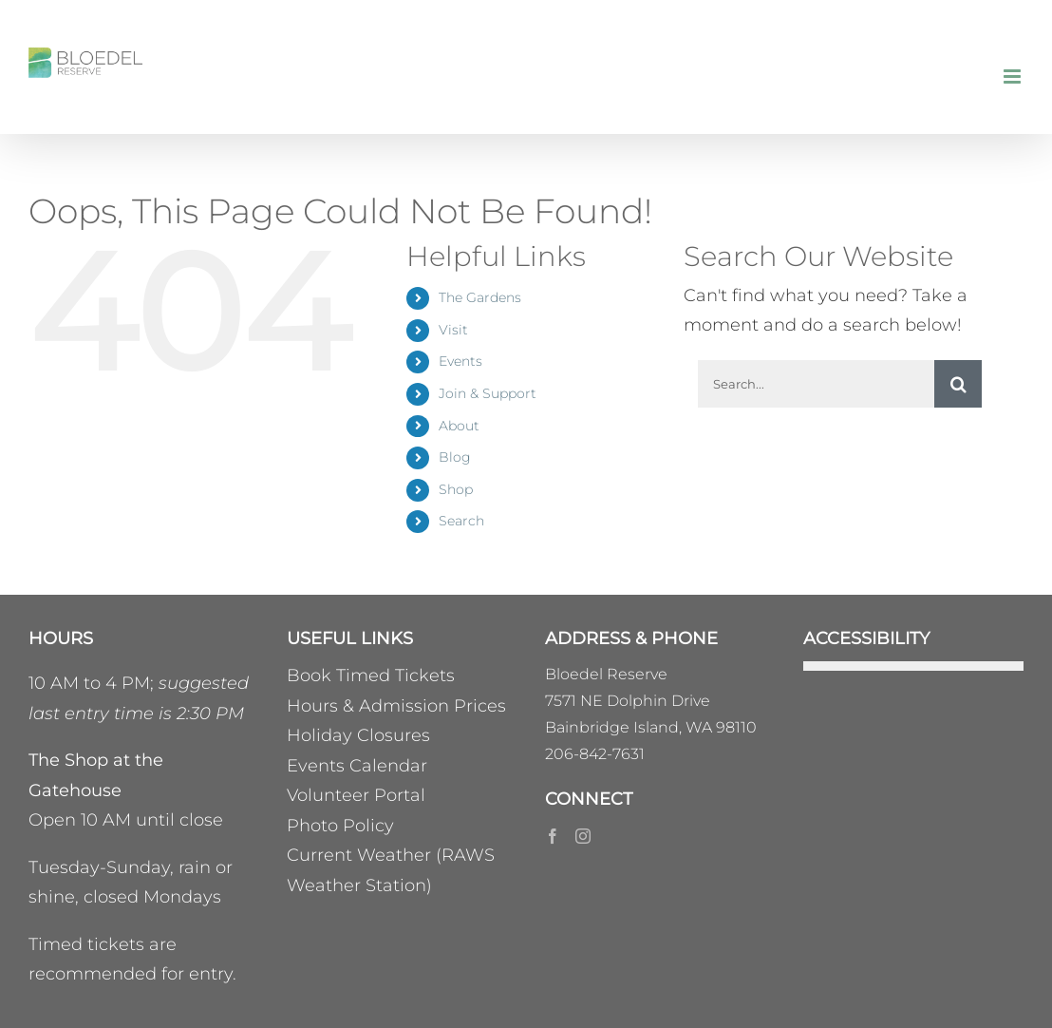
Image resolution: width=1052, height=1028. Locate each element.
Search (461, 520)
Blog (455, 457)
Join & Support (487, 393)
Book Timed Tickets (371, 675)
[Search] (958, 384)
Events (460, 361)
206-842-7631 (595, 754)
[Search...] (816, 384)
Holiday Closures (358, 735)
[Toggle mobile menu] (1014, 76)
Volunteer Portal (356, 795)
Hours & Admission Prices (396, 705)
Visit (453, 329)
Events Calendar (357, 765)
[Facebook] (552, 836)
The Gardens (480, 297)
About (459, 425)
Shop (456, 489)
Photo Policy (340, 825)
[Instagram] (583, 836)
